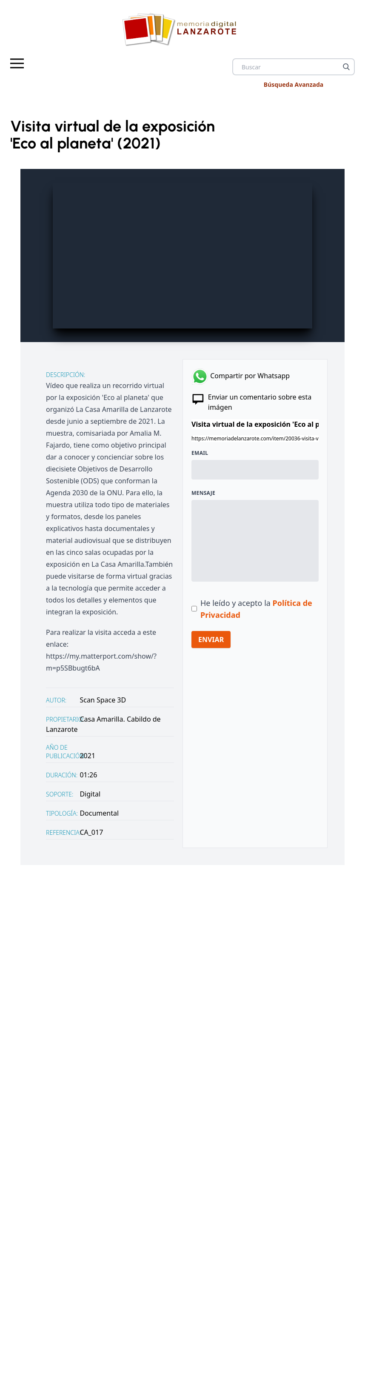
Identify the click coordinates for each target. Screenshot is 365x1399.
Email (199, 453)
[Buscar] (346, 66)
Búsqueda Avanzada (293, 84)
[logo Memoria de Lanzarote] (182, 29)
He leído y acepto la (256, 609)
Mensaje (203, 493)
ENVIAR (211, 639)
